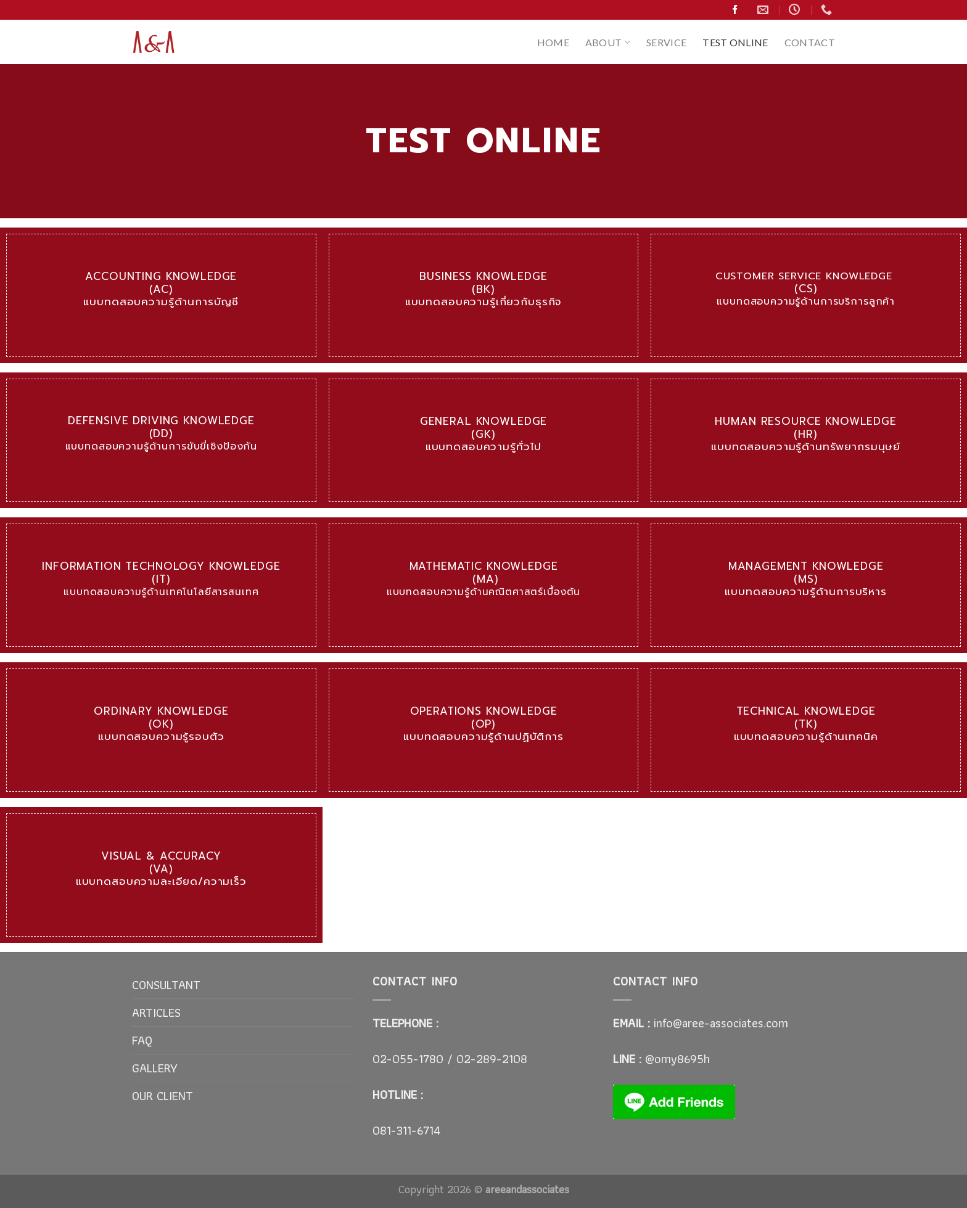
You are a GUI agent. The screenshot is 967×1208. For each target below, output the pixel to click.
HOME (553, 42)
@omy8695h (677, 1059)
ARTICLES (156, 1012)
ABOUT (607, 42)
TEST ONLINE (735, 42)
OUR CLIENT (162, 1096)
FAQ (142, 1040)
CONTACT (809, 42)
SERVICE (666, 42)
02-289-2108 (490, 1059)
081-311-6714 (406, 1130)
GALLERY (155, 1068)
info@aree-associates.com (721, 1023)
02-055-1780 (407, 1059)
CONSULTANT (166, 985)
